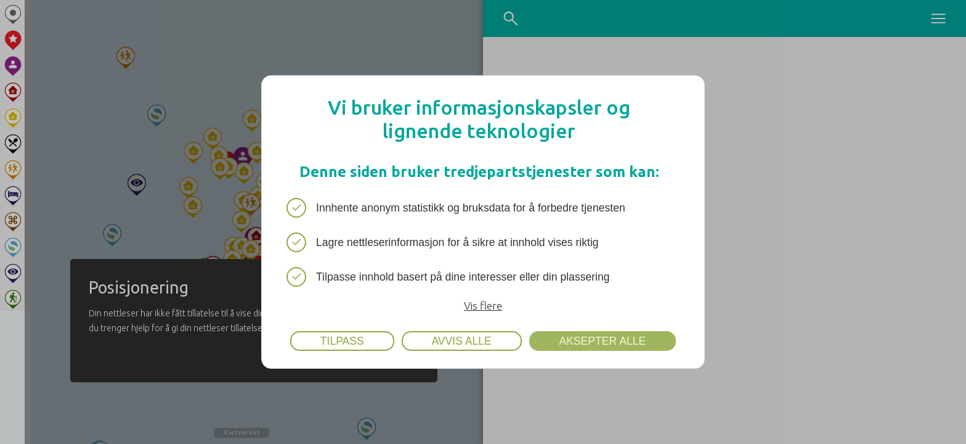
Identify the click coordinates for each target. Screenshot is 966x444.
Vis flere (483, 305)
